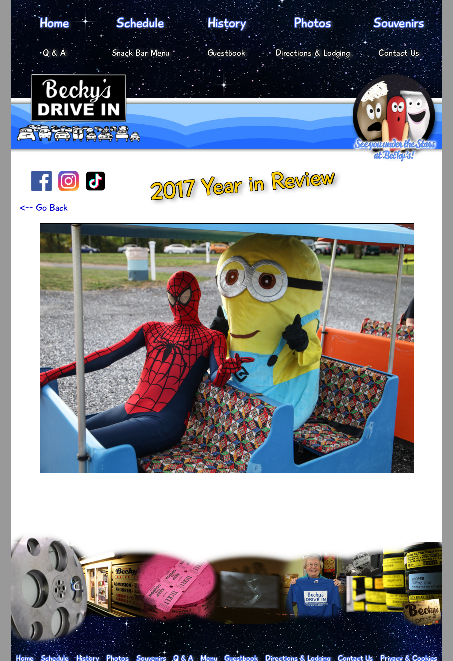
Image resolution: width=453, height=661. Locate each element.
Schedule (140, 23)
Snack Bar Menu (140, 52)
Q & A (54, 52)
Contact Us (398, 52)
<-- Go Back (44, 208)
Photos (312, 23)
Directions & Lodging (312, 52)
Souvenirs (398, 23)
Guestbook (226, 52)
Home (54, 23)
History (226, 23)
